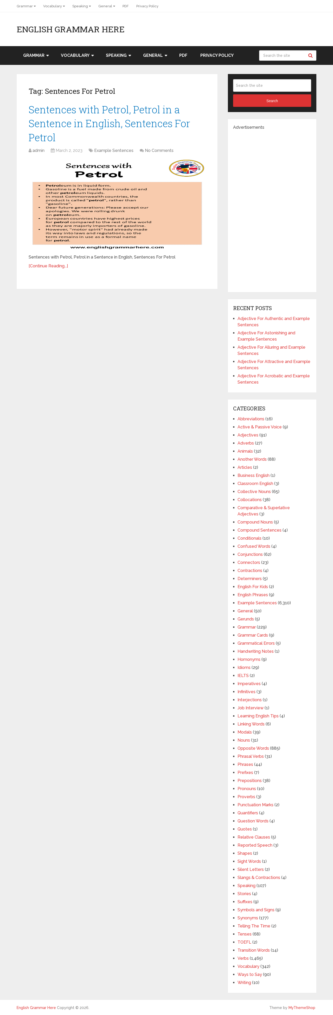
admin (38, 150)
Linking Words (251, 724)
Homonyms (249, 659)
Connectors (249, 562)
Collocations (250, 499)
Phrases (245, 764)
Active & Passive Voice (260, 427)
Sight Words (249, 861)
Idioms (244, 667)
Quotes (245, 829)
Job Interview (251, 707)
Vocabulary (52, 6)
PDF (126, 6)
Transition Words (254, 950)
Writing (244, 982)
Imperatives (249, 683)
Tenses (245, 934)
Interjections (250, 699)
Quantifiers (248, 812)
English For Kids (253, 586)
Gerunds (246, 619)
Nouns (244, 740)
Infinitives (246, 691)
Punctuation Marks (255, 804)
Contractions (250, 570)
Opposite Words (253, 748)
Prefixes (245, 772)
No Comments (159, 150)
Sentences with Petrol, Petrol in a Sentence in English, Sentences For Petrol (109, 123)
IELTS (243, 675)
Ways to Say (250, 974)
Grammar (25, 6)
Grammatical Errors (256, 643)
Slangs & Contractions (259, 877)
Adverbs (246, 443)
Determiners (250, 578)
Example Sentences (113, 150)
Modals (245, 732)
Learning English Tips (258, 715)
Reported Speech (255, 845)
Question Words (253, 821)
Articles (245, 467)
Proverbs (246, 796)
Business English (254, 475)
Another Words (252, 459)
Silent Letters (251, 869)
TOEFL (244, 942)
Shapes (245, 853)
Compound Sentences (259, 530)
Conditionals (249, 538)
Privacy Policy (147, 6)
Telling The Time (254, 926)
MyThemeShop (302, 1008)
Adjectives (248, 435)
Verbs (243, 958)
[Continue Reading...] (48, 265)
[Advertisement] (272, 209)
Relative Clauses (254, 837)
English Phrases (253, 594)
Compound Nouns (255, 522)
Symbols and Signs (256, 909)
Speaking (80, 6)
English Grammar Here (71, 29)
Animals (245, 451)
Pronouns (247, 788)
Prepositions (250, 780)
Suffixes (245, 901)
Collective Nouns (254, 491)
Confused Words (254, 546)
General (105, 6)
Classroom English (255, 483)
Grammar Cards (253, 635)
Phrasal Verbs (251, 756)
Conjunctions (250, 554)
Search (311, 55)
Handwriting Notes (256, 651)
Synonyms (248, 917)
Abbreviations (251, 418)
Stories (244, 893)
